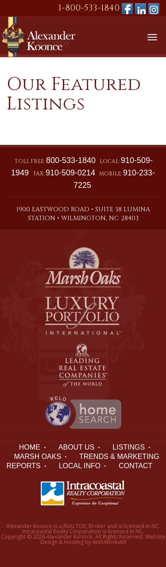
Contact (135, 466)
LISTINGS (128, 447)
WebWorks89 (109, 542)
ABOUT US (76, 447)
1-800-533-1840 (89, 8)
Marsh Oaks (37, 456)
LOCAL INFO (80, 466)
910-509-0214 (70, 172)
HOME (29, 447)
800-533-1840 (71, 160)
